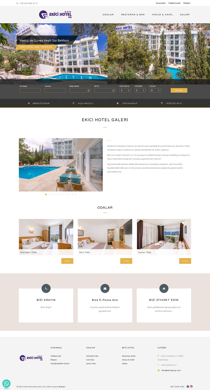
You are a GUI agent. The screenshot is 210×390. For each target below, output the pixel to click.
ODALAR (108, 14)
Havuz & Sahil (128, 360)
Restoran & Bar (129, 356)
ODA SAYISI (124, 86)
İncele (67, 261)
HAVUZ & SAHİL (162, 14)
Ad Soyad (23, 86)
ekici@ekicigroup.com (171, 370)
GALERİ (185, 14)
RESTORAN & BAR (133, 14)
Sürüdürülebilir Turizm (60, 363)
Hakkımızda (174, 3)
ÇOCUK (153, 86)
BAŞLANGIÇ (74, 86)
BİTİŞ (96, 86)
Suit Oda (84, 252)
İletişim (186, 3)
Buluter (62, 386)
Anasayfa (161, 3)
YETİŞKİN (138, 86)
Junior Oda (144, 252)
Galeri (124, 363)
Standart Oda (28, 252)
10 (76, 194)
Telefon (48, 86)
